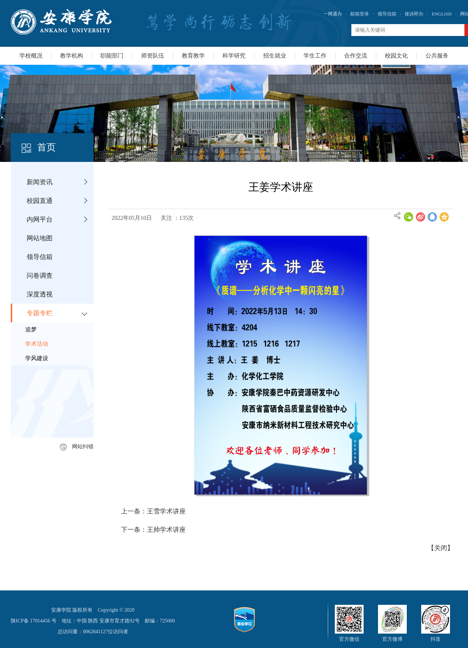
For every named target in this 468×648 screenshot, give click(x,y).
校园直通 (40, 200)
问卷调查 (40, 275)
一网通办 (332, 14)
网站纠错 (77, 446)
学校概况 (30, 56)
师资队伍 (152, 56)
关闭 (440, 548)
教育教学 (193, 56)
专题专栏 (40, 313)
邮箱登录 (359, 14)
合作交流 (355, 56)
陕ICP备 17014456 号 (34, 621)
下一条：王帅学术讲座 (153, 529)
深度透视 (40, 294)
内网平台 (40, 219)
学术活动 (36, 344)
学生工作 (315, 56)
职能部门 (111, 56)
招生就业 (274, 56)
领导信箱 (387, 14)
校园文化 (396, 56)
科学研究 (234, 56)
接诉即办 (414, 14)
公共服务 (437, 56)
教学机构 (71, 56)
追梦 (31, 329)
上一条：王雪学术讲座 (153, 511)
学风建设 (36, 358)
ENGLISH (442, 14)
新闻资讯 (40, 182)
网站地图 (40, 238)
